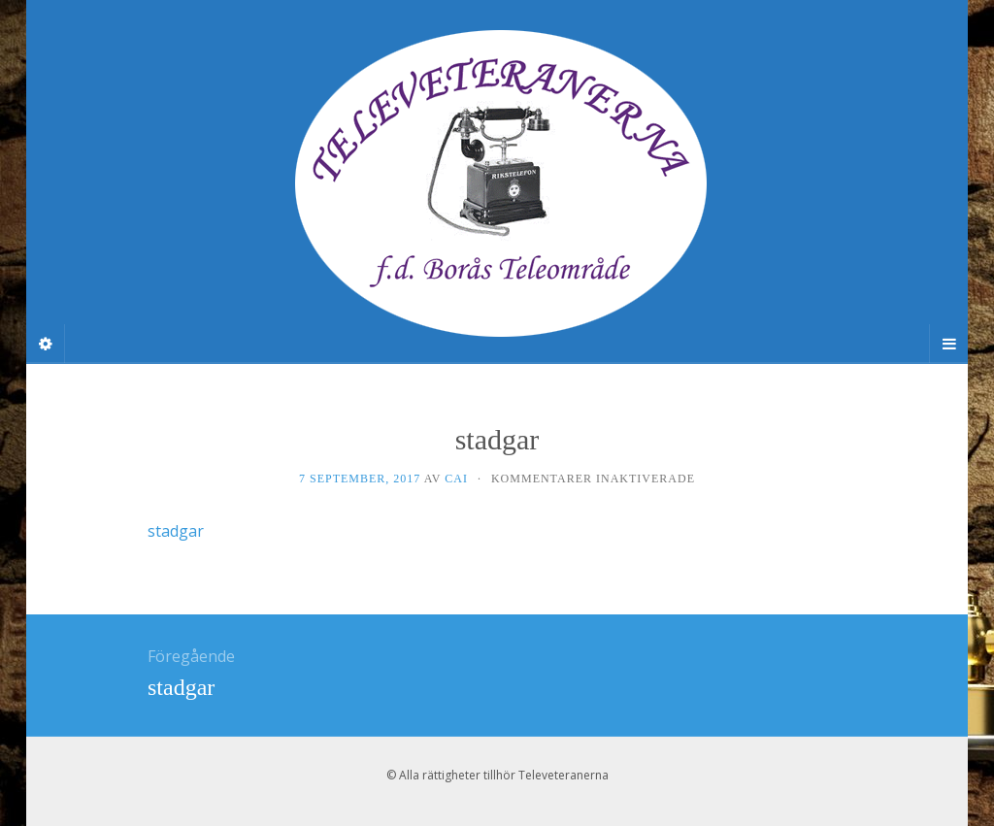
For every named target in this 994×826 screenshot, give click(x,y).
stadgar (176, 531)
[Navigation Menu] (948, 343)
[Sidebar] (45, 343)
